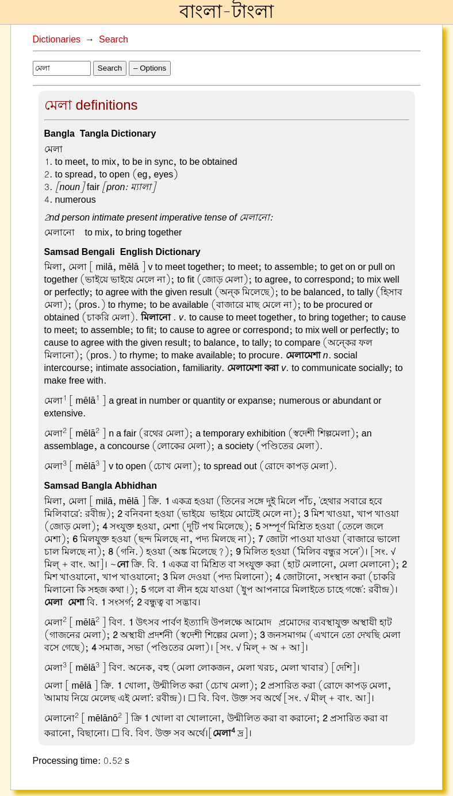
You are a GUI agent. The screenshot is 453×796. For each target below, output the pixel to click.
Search (113, 39)
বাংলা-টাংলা (226, 12)
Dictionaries (57, 39)
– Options (149, 68)
